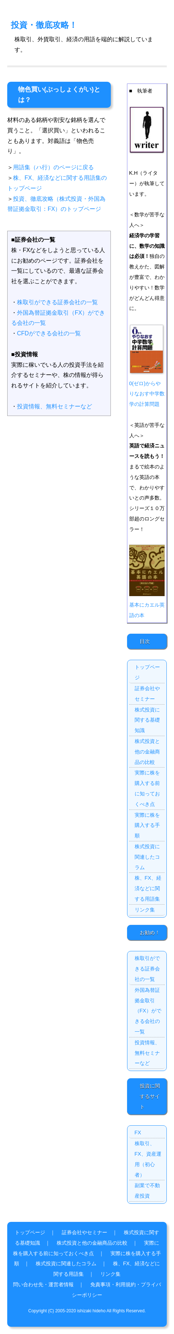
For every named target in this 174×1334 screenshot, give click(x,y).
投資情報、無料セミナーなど (54, 406)
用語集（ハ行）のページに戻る (53, 167)
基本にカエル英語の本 (147, 604)
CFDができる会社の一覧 (49, 333)
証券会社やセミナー (147, 693)
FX (138, 1132)
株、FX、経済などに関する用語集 (148, 888)
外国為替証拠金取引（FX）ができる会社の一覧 (148, 1011)
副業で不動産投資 (147, 1190)
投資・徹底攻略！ (44, 25)
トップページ (147, 672)
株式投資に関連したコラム (147, 857)
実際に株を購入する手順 (147, 825)
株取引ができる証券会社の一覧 (57, 302)
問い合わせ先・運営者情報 (43, 1284)
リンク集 (145, 910)
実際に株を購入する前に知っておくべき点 (147, 788)
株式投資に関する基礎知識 (147, 720)
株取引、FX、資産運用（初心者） (148, 1158)
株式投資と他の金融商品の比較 (147, 751)
